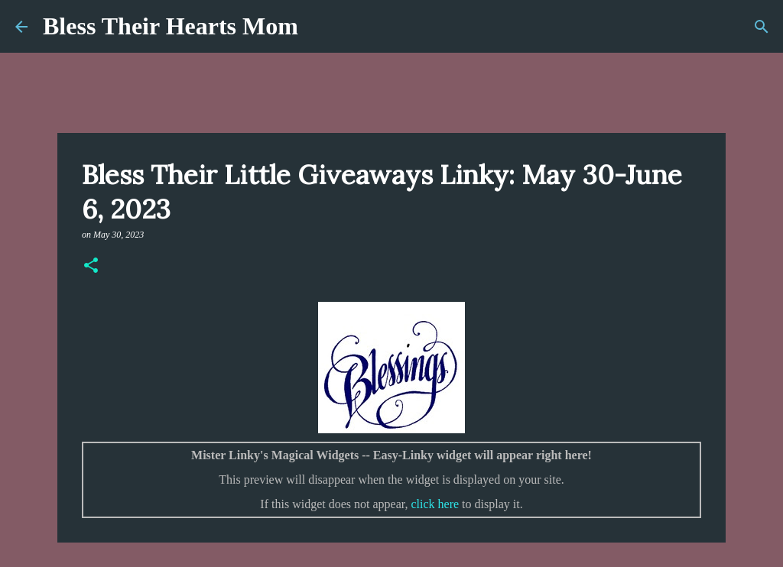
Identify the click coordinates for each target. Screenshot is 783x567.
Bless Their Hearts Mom (170, 26)
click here (435, 503)
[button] (91, 266)
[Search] (761, 26)
